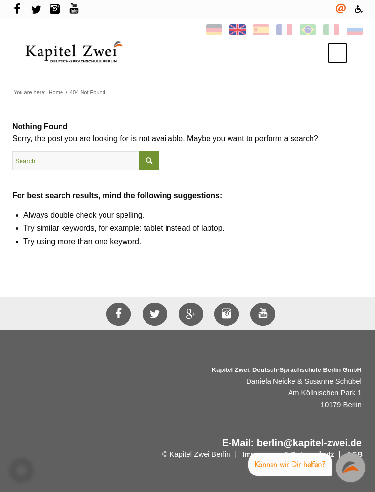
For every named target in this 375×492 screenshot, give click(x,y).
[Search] (85, 160)
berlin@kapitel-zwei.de (309, 442)
